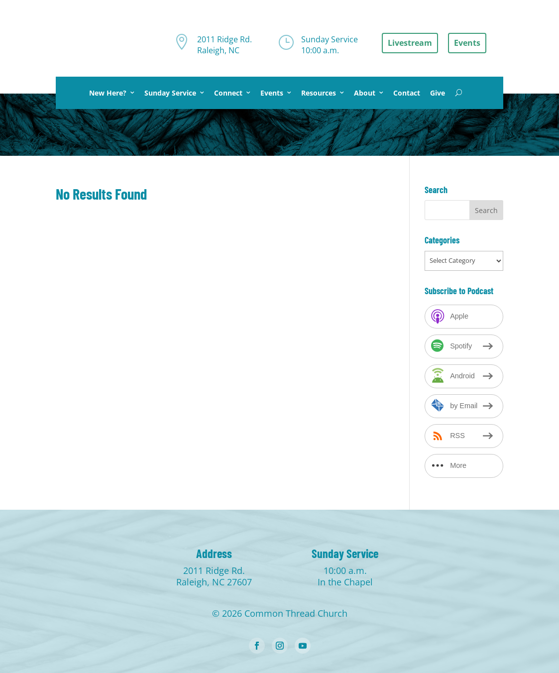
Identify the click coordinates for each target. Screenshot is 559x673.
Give (437, 93)
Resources (318, 93)
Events (271, 93)
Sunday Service (170, 93)
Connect (228, 93)
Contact (406, 93)
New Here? (107, 93)
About (364, 93)
